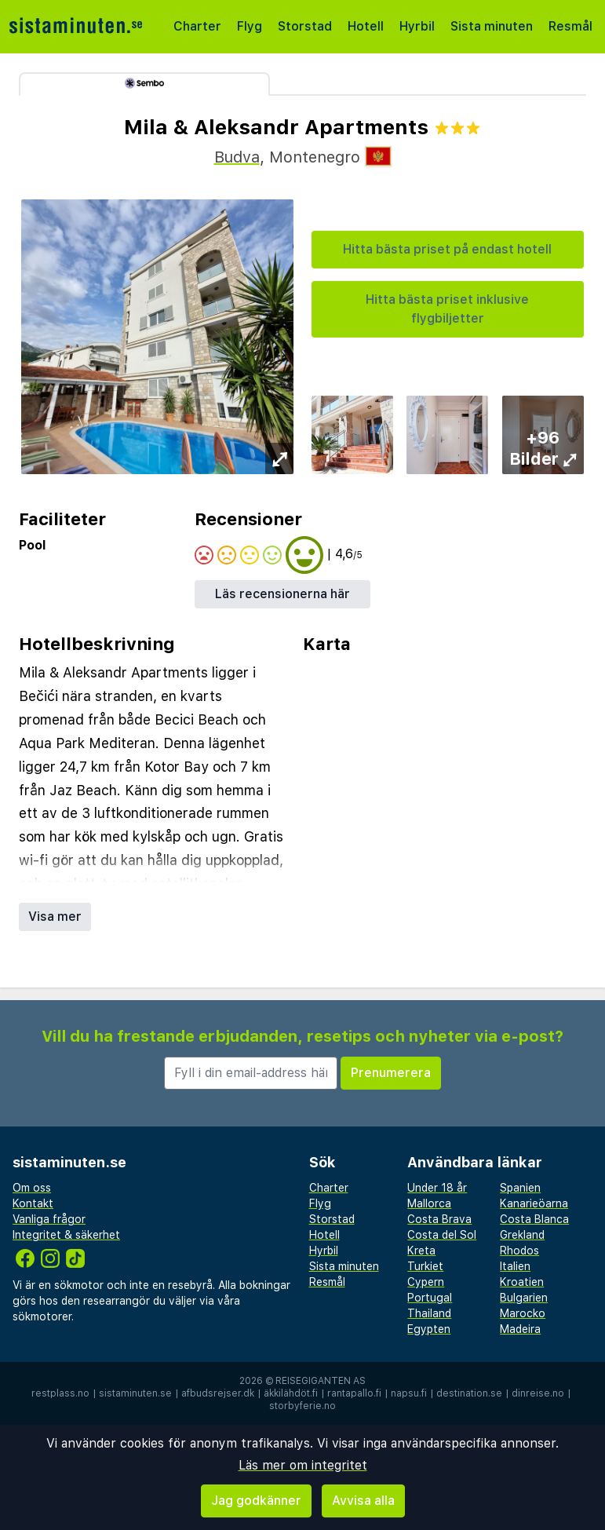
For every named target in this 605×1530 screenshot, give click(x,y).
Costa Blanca (534, 1219)
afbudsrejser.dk (217, 1393)
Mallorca (429, 1203)
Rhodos (519, 1250)
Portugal (429, 1297)
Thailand (429, 1313)
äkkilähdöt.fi (291, 1393)
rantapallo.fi (354, 1393)
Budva (237, 157)
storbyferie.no (302, 1405)
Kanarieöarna (534, 1203)
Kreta (421, 1250)
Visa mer (55, 916)
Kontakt (33, 1203)
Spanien (520, 1187)
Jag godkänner (256, 1500)
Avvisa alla (363, 1500)
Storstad (305, 26)
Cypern (425, 1282)
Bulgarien (524, 1297)
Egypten (428, 1329)
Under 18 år (437, 1187)
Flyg (249, 26)
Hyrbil (417, 26)
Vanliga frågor (49, 1219)
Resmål (570, 26)
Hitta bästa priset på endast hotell (447, 249)
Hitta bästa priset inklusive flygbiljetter (447, 309)
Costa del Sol (441, 1235)
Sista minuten (491, 26)
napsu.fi (409, 1393)
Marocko (522, 1313)
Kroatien (522, 1282)
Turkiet (425, 1266)
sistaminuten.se (135, 1393)
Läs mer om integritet (303, 1465)
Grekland (522, 1235)
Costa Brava (439, 1219)
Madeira (520, 1329)
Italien (515, 1266)
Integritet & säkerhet (66, 1235)
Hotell (366, 26)
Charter (197, 26)
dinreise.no (538, 1393)
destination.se (469, 1393)
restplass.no (60, 1393)
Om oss (32, 1187)
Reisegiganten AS (320, 1380)
